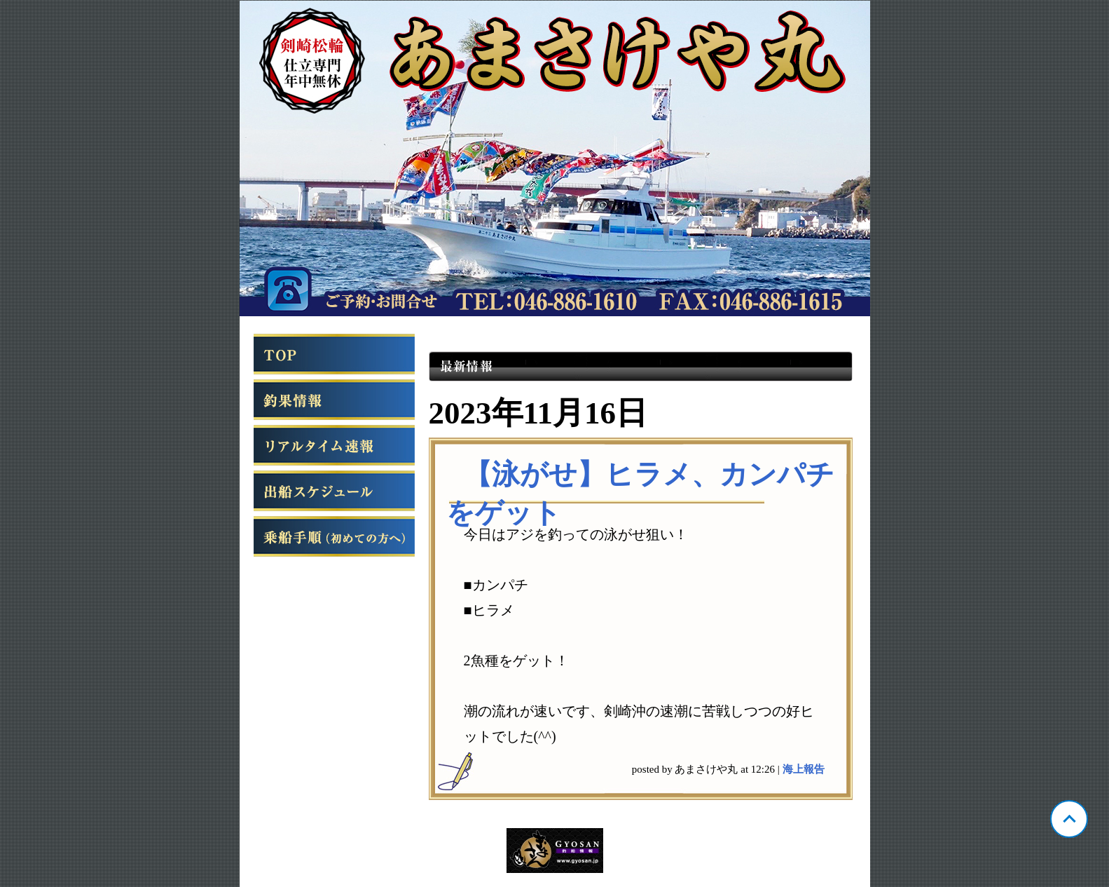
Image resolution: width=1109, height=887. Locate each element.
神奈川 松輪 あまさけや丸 (555, 158)
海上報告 (804, 769)
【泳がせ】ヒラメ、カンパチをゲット (640, 494)
